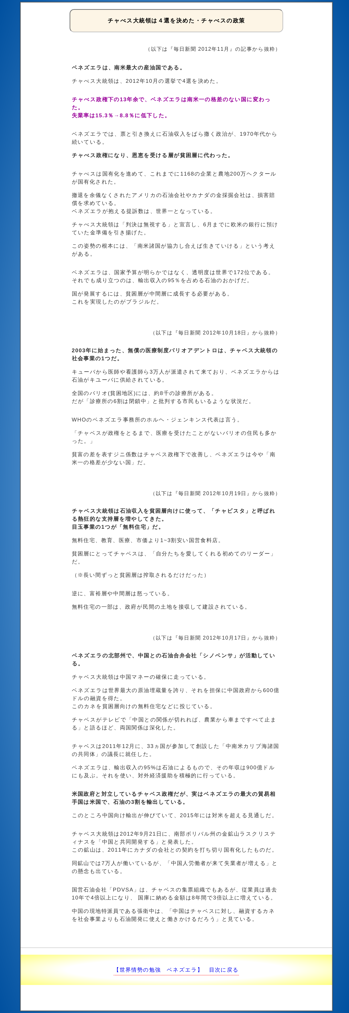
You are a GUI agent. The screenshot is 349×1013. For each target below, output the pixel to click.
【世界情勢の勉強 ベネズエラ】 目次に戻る (176, 970)
